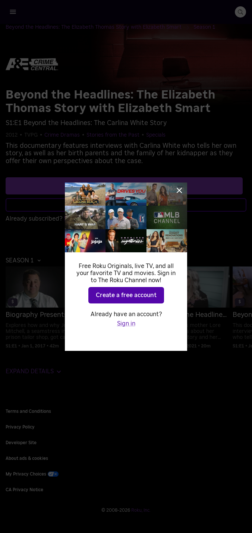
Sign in (126, 324)
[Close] (179, 190)
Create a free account (126, 295)
